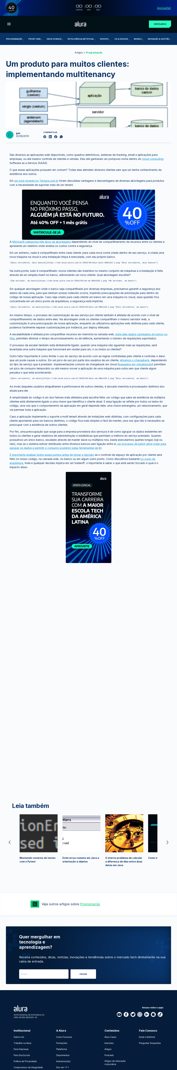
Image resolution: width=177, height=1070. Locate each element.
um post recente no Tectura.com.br (36, 180)
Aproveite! (164, 8)
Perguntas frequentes (150, 1043)
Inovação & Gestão (159, 39)
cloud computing (152, 158)
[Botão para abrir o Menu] (9, 24)
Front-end (35, 39)
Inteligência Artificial (82, 39)
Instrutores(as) (63, 1061)
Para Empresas (21, 1049)
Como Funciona (64, 1037)
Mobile (138, 39)
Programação (15, 39)
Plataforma (61, 1049)
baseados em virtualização (135, 365)
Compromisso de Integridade (28, 1067)
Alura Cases (110, 1037)
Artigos (79, 52)
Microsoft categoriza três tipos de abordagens (41, 241)
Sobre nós (19, 1037)
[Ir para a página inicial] (80, 24)
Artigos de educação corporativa (115, 1062)
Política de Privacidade (25, 1061)
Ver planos (160, 24)
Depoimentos (63, 1055)
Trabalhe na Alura (22, 1043)
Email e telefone (147, 1037)
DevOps (105, 39)
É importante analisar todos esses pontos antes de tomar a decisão (52, 456)
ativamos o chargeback (134, 361)
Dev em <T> (62, 1067)
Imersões (109, 1043)
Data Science (55, 39)
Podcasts (109, 1055)
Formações (61, 1043)
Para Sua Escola (22, 1055)
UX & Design (122, 39)
